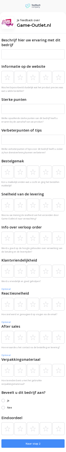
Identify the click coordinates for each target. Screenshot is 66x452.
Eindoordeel (11, 417)
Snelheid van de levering (22, 194)
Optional (6, 289)
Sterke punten (13, 99)
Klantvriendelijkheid (19, 260)
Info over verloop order (21, 227)
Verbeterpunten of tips (21, 130)
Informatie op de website (23, 66)
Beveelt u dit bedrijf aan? (23, 392)
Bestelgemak (12, 161)
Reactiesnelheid (15, 293)
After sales (10, 326)
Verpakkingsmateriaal (20, 359)
